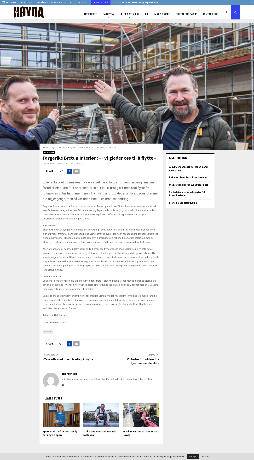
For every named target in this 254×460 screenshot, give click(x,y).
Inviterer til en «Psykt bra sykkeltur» (188, 177)
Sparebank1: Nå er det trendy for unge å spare (60, 433)
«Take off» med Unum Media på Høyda (68, 359)
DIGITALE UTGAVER (77, 2)
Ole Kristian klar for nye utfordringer (188, 185)
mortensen (50, 163)
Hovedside (90, 14)
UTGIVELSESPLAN (58, 2)
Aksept (192, 456)
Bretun (47, 332)
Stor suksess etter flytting (183, 203)
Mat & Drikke (162, 14)
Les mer (205, 456)
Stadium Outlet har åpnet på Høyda (140, 433)
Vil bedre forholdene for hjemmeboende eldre (143, 361)
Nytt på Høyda (49, 152)
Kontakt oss (42, 2)
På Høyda (108, 14)
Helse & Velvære (129, 14)
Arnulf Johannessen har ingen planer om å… (139, 2)
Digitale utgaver (186, 14)
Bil (147, 14)
